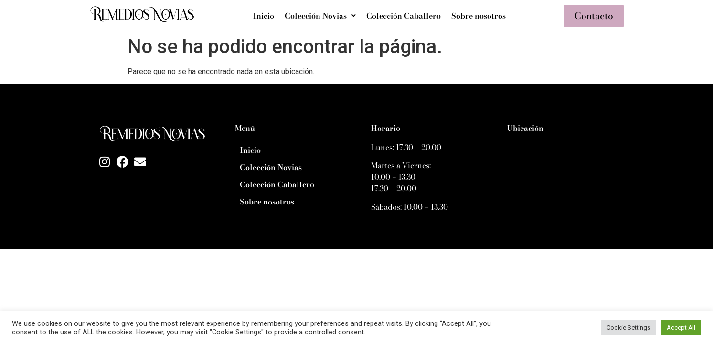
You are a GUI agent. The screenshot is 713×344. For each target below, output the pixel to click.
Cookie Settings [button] (628, 327)
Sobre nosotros (478, 16)
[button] (320, 16)
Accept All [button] (681, 327)
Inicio (263, 16)
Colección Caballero (403, 16)
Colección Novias (320, 16)
